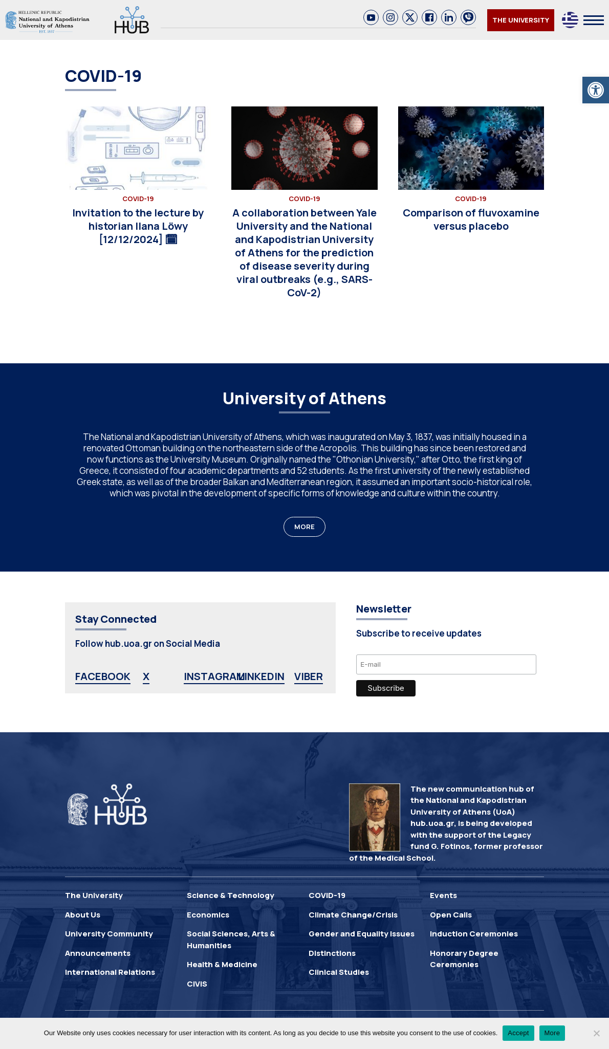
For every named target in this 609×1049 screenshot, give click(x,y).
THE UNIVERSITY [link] (520, 20)
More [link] (552, 1033)
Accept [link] (518, 1033)
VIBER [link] (308, 676)
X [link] (146, 676)
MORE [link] (304, 526)
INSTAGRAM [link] (214, 676)
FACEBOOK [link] (102, 676)
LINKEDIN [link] (261, 676)
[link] (595, 90)
